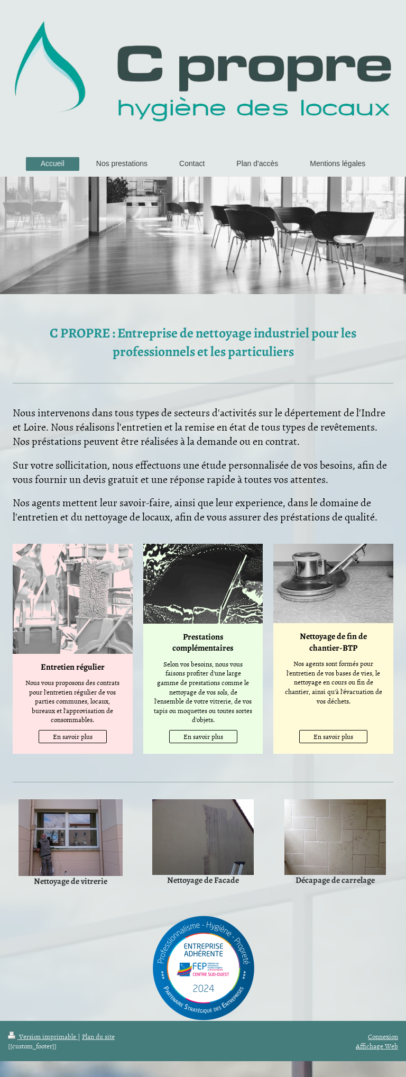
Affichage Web (377, 1046)
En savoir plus (73, 736)
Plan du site (98, 1036)
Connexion (383, 1036)
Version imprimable (43, 1036)
